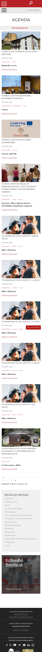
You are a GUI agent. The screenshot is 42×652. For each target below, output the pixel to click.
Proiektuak (9, 529)
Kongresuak (9, 542)
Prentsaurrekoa (11, 502)
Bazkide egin (21, 614)
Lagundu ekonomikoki (21, 617)
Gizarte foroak (11, 522)
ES (32, 10)
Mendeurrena (10, 512)
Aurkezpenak (10, 535)
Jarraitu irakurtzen (21, 69)
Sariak (7, 545)
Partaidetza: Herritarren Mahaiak (18, 518)
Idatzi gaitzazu (21, 630)
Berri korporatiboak (13, 525)
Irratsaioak (9, 498)
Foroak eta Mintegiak (14, 508)
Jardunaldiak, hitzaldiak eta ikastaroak (20, 539)
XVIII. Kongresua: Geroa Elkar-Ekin (19, 515)
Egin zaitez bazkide (33, 327)
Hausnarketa (10, 532)
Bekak (7, 505)
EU (29, 10)
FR (35, 10)
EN (38, 10)
